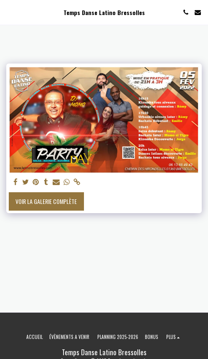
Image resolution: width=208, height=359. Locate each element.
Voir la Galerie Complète (46, 201)
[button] (9, 12)
